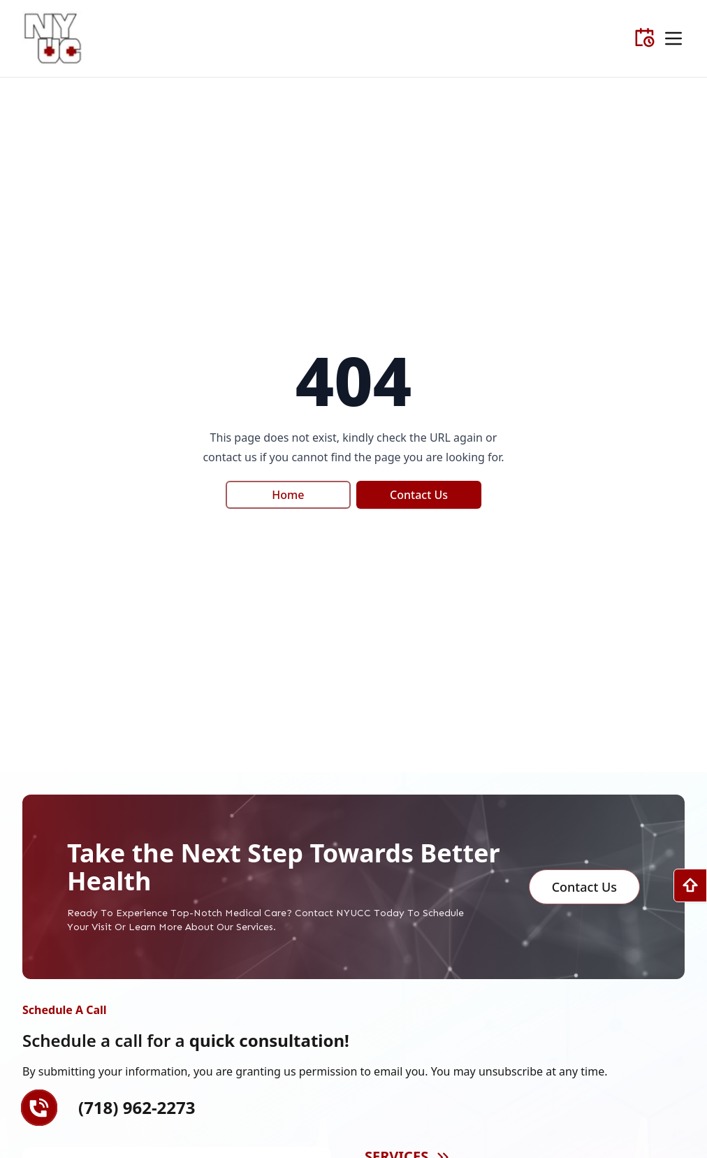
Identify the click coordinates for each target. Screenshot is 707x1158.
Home (288, 494)
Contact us (584, 886)
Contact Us (419, 494)
